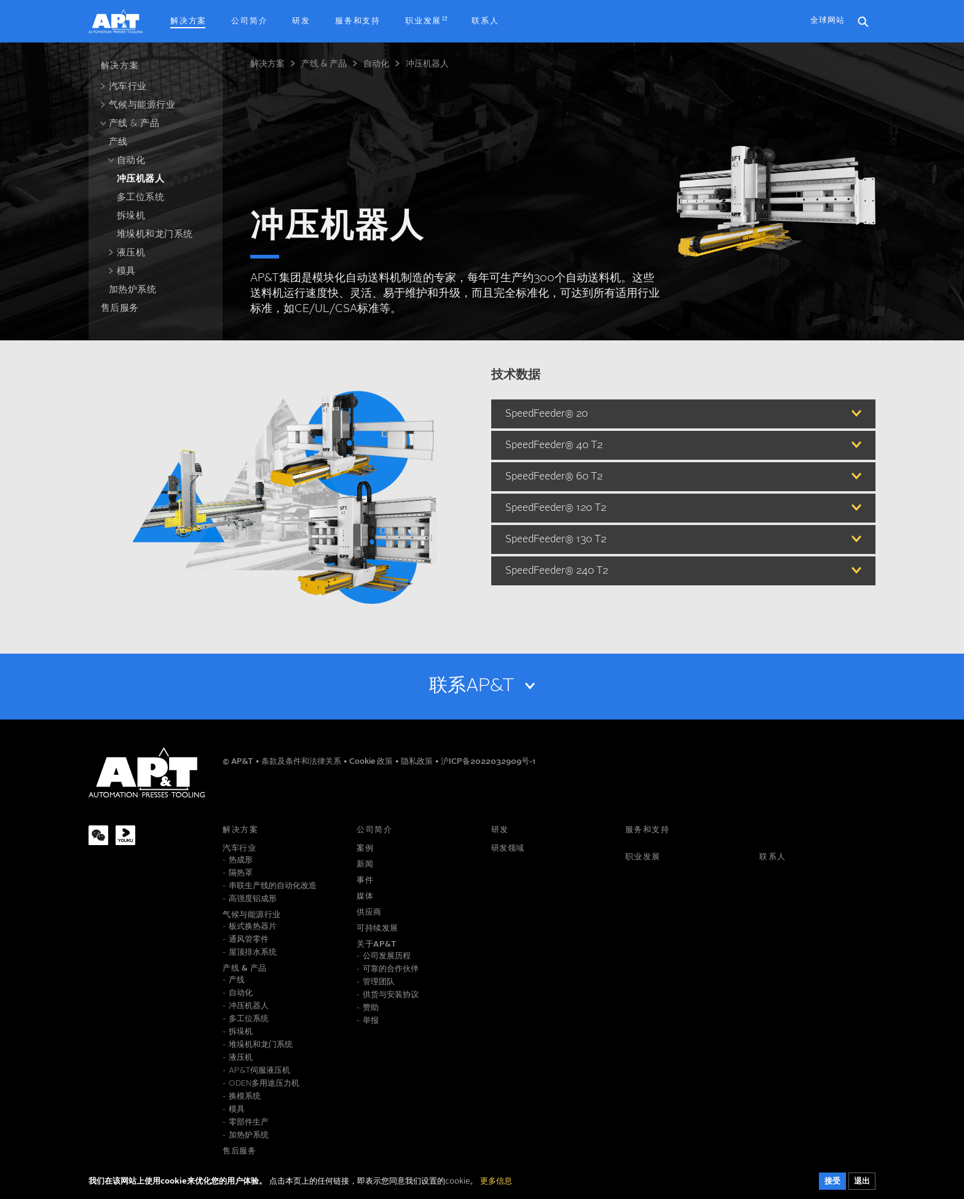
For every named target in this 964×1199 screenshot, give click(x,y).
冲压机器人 (427, 64)
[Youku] (125, 835)
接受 (832, 1185)
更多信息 (496, 1185)
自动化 (376, 64)
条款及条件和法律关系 (302, 762)
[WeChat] (98, 835)
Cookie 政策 (372, 762)
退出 (862, 1185)
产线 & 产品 (324, 64)
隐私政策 (418, 762)
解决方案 (267, 64)
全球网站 (827, 21)
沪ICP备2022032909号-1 (488, 762)
